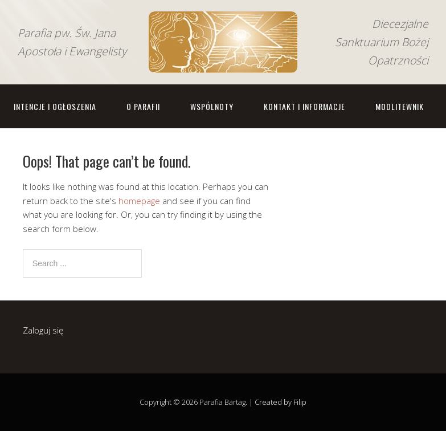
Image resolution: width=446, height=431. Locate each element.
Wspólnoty (212, 106)
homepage (139, 200)
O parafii (143, 106)
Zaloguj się (43, 330)
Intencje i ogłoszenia (55, 106)
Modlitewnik (399, 106)
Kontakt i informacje (304, 106)
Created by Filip (280, 402)
